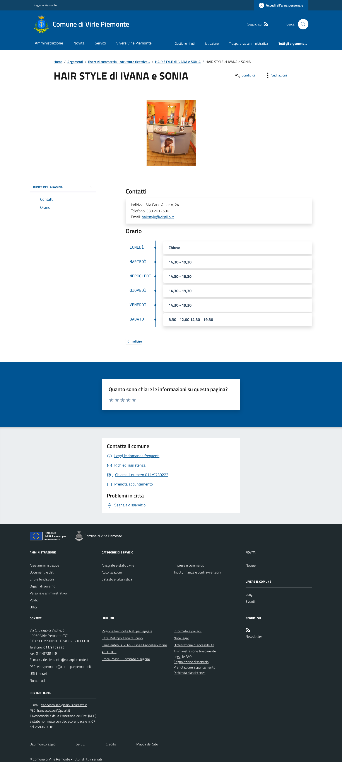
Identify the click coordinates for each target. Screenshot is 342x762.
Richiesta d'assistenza (189, 672)
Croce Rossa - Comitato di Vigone (126, 659)
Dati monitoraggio (42, 744)
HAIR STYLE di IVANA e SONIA (178, 61)
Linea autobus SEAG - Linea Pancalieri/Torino (134, 645)
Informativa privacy (188, 631)
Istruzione (212, 43)
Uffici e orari (38, 673)
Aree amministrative (44, 565)
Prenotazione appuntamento (194, 667)
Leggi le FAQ (183, 656)
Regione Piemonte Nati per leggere (127, 631)
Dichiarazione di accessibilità (194, 645)
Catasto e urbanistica (117, 579)
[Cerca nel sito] (301, 24)
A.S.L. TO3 (109, 652)
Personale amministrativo (48, 593)
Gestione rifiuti (185, 43)
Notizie (251, 565)
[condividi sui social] (245, 75)
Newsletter (254, 636)
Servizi (100, 43)
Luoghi (250, 594)
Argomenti (75, 61)
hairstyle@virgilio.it (158, 217)
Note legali (181, 638)
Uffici (33, 607)
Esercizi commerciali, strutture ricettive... (119, 61)
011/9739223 (53, 647)
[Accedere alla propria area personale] (281, 5)
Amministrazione (49, 43)
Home (58, 61)
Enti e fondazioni (42, 579)
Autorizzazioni (112, 572)
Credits (111, 744)
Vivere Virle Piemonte (134, 43)
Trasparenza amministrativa (248, 43)
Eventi (250, 601)
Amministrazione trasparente (195, 651)
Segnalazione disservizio (191, 661)
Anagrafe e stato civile (118, 565)
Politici (34, 600)
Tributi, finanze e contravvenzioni (197, 572)
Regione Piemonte (45, 5)
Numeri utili (38, 680)
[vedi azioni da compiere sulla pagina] (275, 75)
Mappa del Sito (147, 744)
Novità (79, 43)
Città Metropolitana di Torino (122, 638)
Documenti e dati (42, 572)
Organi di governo (42, 586)
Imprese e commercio (189, 565)
